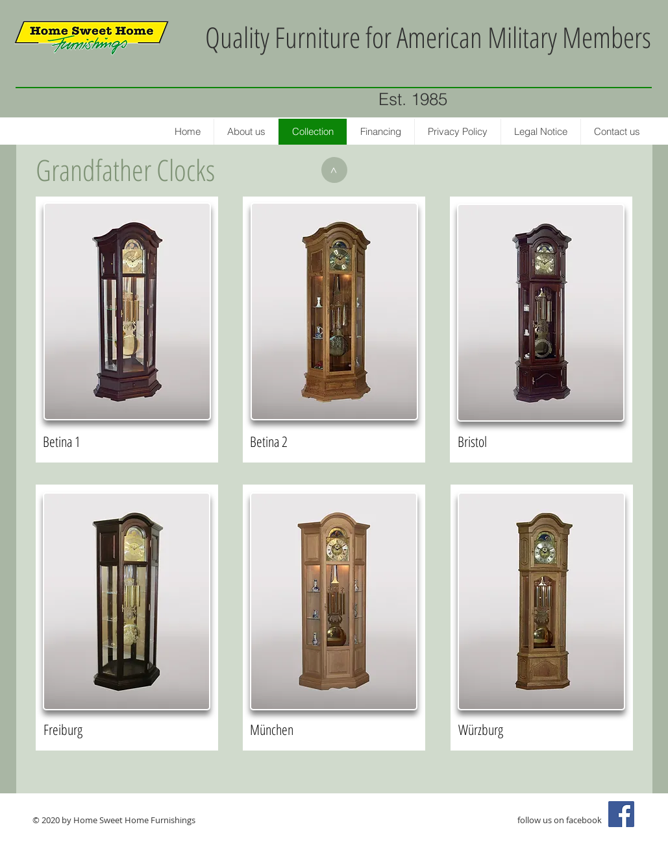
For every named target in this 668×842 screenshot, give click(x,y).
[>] (334, 170)
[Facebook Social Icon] (621, 814)
